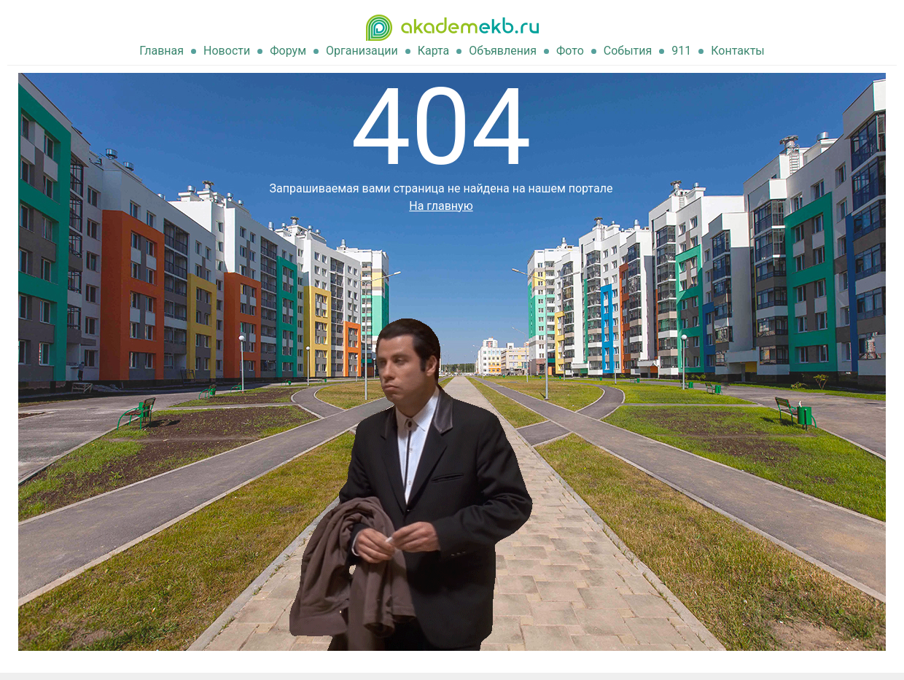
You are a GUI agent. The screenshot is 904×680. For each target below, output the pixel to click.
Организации (362, 51)
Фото (570, 51)
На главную (440, 206)
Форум (288, 51)
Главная (161, 51)
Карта (434, 51)
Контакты (737, 51)
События (628, 51)
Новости (226, 51)
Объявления (503, 51)
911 (681, 51)
